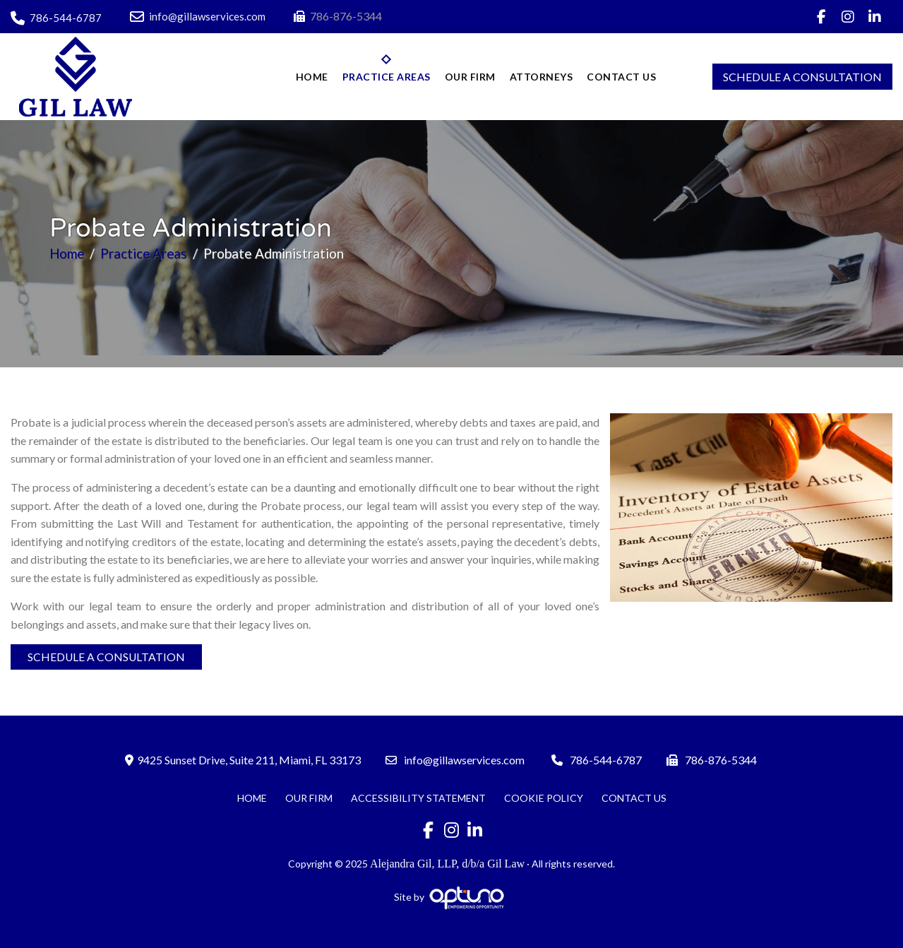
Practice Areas (146, 253)
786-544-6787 (56, 17)
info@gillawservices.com (197, 16)
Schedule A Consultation (802, 76)
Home (67, 253)
